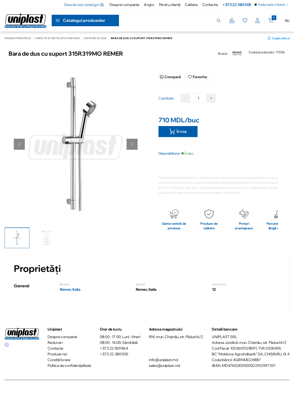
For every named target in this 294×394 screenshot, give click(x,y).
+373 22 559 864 (114, 347)
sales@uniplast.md (164, 365)
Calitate (191, 4)
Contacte (210, 4)
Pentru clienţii (169, 4)
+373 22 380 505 (237, 4)
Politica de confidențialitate (69, 365)
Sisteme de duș (95, 38)
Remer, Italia (70, 289)
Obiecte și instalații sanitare (57, 38)
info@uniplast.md (163, 359)
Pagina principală (18, 38)
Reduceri (55, 342)
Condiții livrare (59, 359)
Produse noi (57, 353)
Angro (149, 4)
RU (287, 21)
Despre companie (124, 4)
